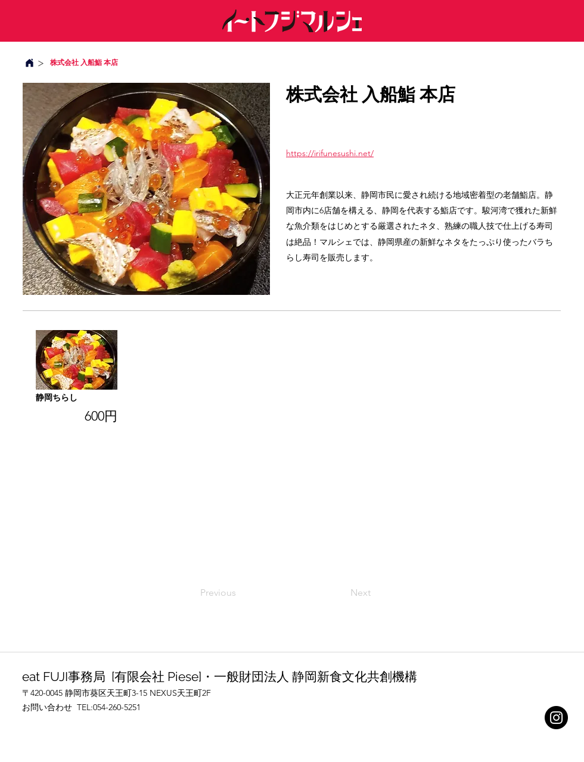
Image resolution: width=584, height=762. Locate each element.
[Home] (29, 63)
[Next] (341, 593)
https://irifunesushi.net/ (330, 153)
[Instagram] (556, 717)
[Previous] (239, 593)
